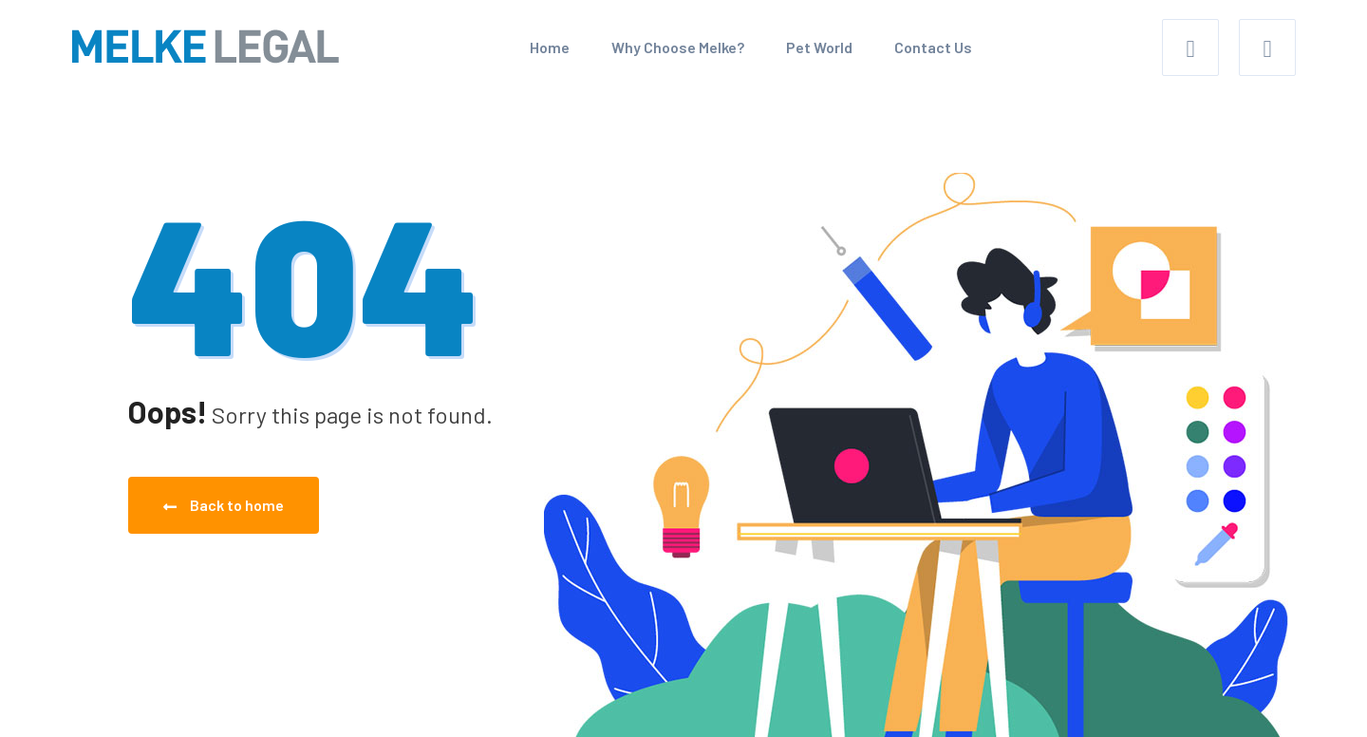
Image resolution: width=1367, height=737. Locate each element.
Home (550, 47)
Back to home (223, 505)
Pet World (819, 47)
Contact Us (933, 47)
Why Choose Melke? (677, 47)
